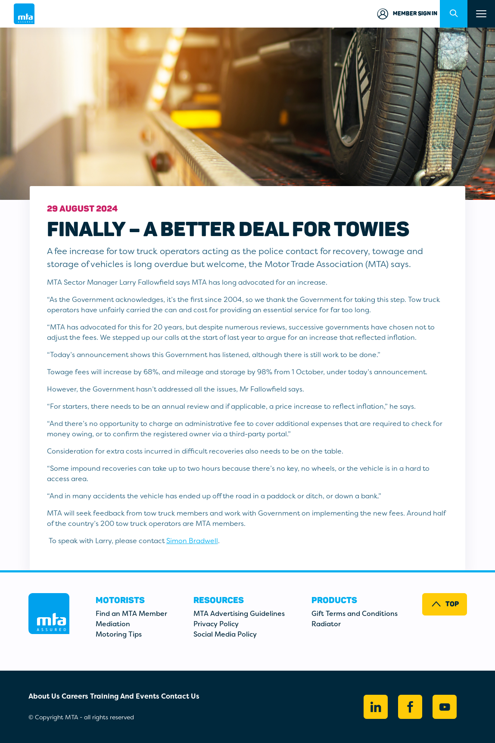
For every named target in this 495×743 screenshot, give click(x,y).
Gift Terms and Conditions (354, 613)
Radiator (326, 623)
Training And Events (124, 696)
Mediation (113, 623)
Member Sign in (406, 14)
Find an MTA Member (131, 613)
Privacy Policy (216, 623)
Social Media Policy (225, 634)
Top (444, 604)
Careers (75, 696)
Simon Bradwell (192, 540)
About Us (44, 696)
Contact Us (180, 696)
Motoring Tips (119, 634)
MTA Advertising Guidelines (239, 613)
